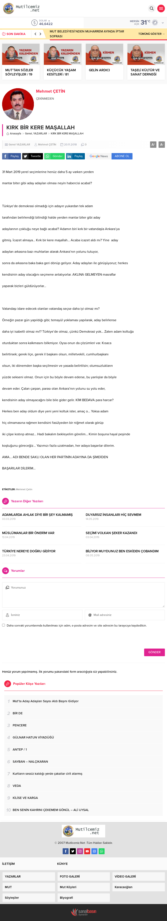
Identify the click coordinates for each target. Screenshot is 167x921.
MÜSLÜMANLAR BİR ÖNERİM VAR (28, 533)
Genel (28, 133)
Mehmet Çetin (24, 489)
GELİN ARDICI (99, 70)
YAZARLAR (40, 133)
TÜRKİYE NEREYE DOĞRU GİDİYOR (28, 551)
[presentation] (31, 639)
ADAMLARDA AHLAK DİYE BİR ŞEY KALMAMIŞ (37, 515)
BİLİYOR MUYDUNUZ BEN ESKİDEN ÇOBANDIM (122, 551)
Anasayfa (13, 133)
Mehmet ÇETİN (50, 91)
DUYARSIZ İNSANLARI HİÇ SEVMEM (113, 515)
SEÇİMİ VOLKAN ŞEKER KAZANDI (111, 533)
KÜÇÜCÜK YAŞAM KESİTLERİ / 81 (61, 72)
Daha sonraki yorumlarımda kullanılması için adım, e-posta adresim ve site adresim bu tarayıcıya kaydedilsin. (77, 625)
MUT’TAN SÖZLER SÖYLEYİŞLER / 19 (19, 72)
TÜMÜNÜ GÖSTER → (151, 34)
